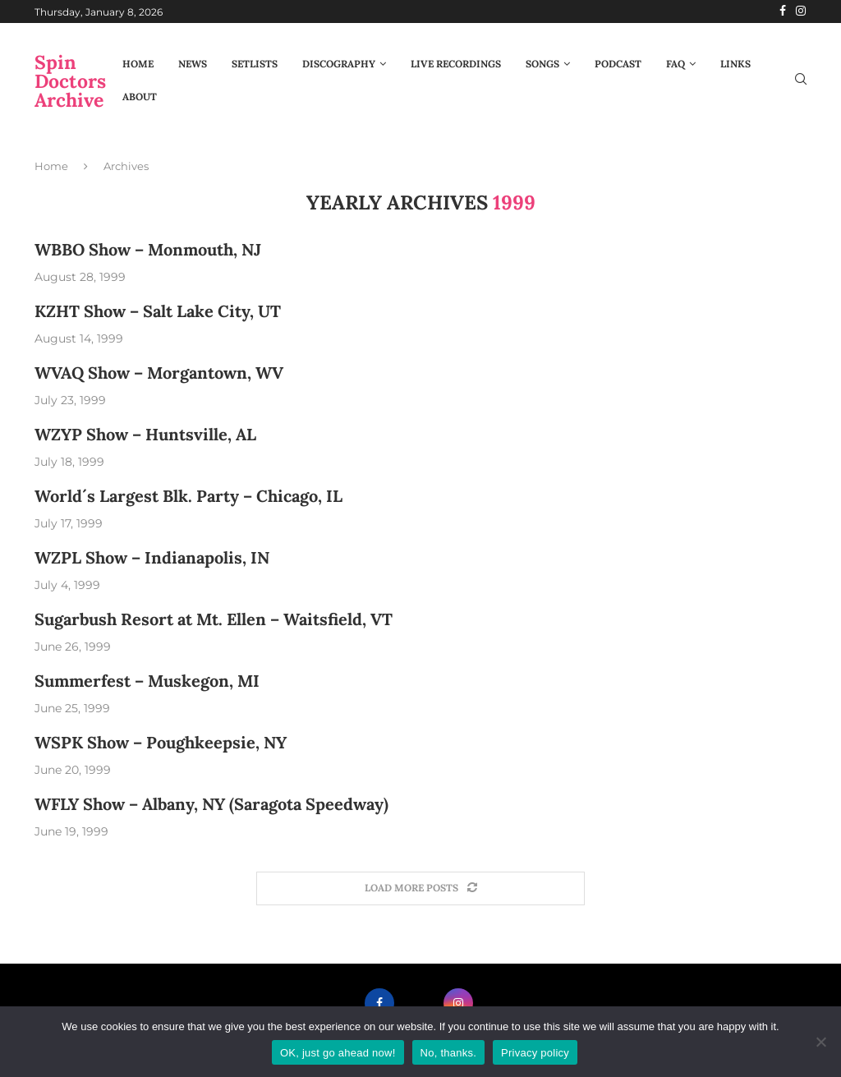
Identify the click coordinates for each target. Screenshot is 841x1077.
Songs (542, 64)
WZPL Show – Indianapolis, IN (151, 557)
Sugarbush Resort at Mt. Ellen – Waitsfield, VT (213, 619)
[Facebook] (783, 11)
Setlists (255, 64)
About (139, 96)
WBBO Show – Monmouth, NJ (147, 249)
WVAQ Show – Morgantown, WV (158, 372)
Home (138, 64)
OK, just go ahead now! (338, 1053)
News (192, 64)
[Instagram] (801, 11)
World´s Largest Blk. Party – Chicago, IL (188, 496)
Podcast (618, 64)
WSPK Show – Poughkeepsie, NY (160, 742)
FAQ (675, 64)
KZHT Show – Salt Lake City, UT (157, 311)
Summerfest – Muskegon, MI (147, 680)
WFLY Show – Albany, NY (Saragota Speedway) (211, 804)
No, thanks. (448, 1053)
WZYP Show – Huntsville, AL (145, 434)
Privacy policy (535, 1053)
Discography (338, 64)
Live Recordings (456, 64)
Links (735, 64)
